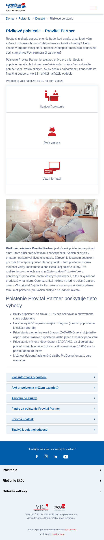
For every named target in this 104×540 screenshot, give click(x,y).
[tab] (52, 377)
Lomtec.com (58, 534)
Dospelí (40, 18)
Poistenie (25, 18)
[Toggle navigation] (93, 8)
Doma (10, 18)
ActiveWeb (70, 529)
